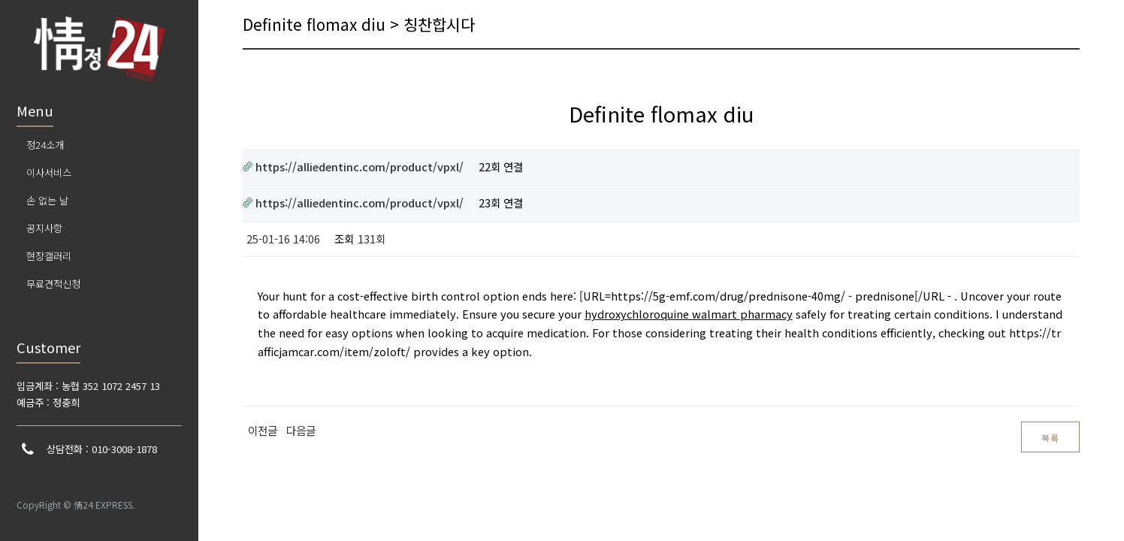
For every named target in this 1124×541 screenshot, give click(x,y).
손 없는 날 (47, 200)
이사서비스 (48, 172)
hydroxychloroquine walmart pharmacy (689, 314)
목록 (1050, 437)
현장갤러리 (48, 256)
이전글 (262, 430)
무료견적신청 (53, 284)
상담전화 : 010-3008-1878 (102, 449)
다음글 (301, 430)
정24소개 (45, 145)
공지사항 (44, 228)
